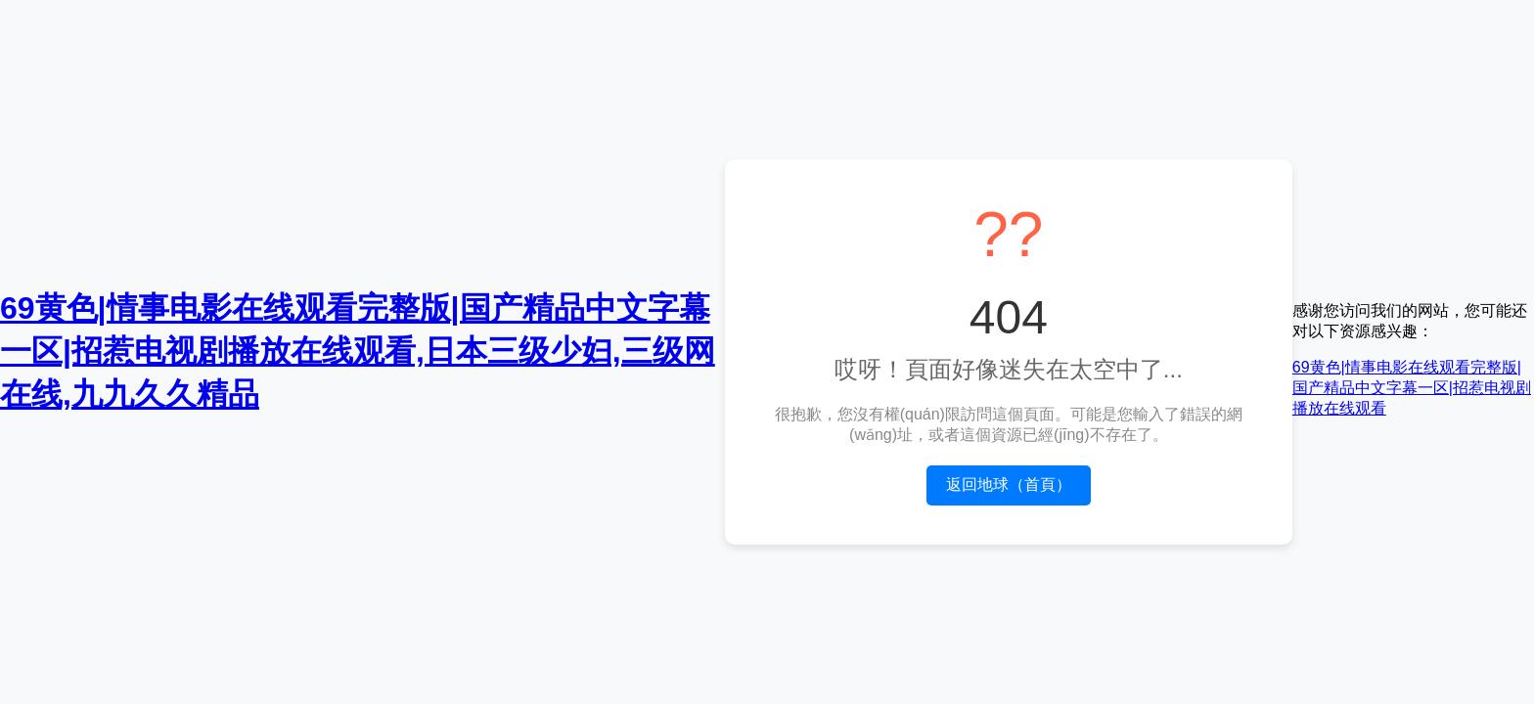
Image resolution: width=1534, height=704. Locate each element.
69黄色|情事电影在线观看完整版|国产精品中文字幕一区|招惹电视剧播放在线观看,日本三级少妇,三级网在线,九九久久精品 (357, 351)
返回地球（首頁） (1008, 484)
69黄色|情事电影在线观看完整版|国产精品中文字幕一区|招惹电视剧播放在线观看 (1411, 388)
